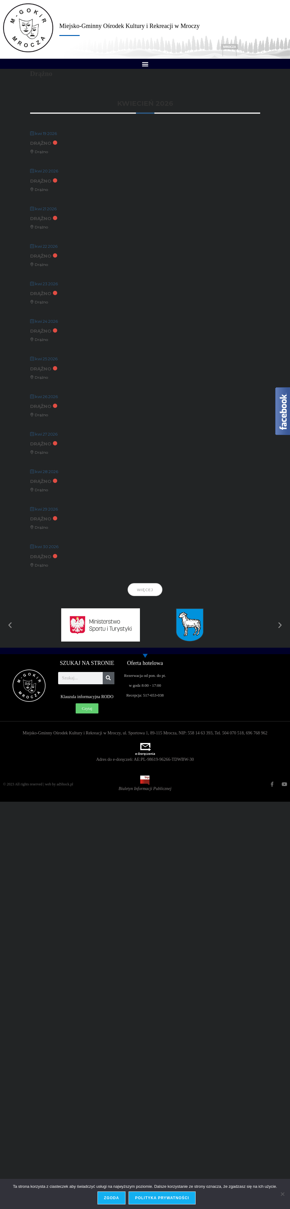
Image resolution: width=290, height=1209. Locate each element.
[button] (145, 64)
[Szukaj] (108, 678)
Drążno (40, 143)
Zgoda (111, 1198)
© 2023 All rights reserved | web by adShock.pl (38, 784)
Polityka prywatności (162, 1198)
